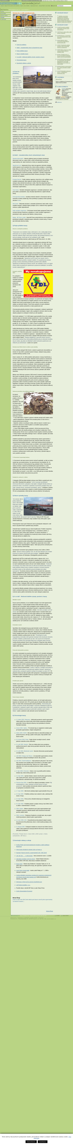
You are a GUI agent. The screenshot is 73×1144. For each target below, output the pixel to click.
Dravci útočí (19, 864)
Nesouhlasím (31, 1141)
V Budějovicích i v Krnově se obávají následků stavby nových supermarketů (64, 55)
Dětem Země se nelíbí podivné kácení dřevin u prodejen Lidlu (64, 51)
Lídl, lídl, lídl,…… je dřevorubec (24, 855)
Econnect (41, 917)
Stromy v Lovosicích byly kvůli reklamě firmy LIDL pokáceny (64, 37)
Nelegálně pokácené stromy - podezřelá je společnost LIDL (64, 72)
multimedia (3, 19)
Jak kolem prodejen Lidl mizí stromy (25, 859)
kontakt (57, 915)
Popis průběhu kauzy (22, 51)
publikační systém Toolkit (30, 917)
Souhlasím (42, 1141)
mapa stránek (66, 915)
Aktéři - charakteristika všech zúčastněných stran (29, 47)
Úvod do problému (21, 44)
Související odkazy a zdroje (24, 63)
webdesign (20, 917)
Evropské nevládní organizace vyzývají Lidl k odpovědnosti (63, 28)
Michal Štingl (49, 911)
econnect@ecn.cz (51, 918)
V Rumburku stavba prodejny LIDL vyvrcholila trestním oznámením (63, 46)
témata (2, 17)
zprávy (2, 11)
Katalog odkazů (60, 0)
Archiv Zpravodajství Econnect (24, 891)
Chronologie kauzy (21, 60)
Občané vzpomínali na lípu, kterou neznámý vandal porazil (64, 67)
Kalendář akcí (45, 0)
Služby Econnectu (62, 86)
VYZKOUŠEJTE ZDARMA (62, 99)
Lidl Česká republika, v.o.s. (23, 885)
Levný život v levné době (22, 870)
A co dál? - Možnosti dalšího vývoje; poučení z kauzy (30, 57)
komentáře (3, 13)
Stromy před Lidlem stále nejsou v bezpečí (64, 32)
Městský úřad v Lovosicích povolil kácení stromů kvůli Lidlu (63, 41)
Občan (65, 0)
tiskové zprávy (4, 15)
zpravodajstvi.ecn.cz (14, 9)
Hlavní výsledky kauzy (22, 54)
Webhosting (14, 917)
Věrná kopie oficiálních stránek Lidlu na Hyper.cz (29, 849)
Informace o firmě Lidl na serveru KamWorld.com (29, 882)
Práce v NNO (53, 0)
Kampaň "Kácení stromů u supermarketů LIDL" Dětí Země (31, 852)
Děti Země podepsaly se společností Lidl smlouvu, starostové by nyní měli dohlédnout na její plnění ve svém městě (64, 62)
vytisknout (58, 102)
